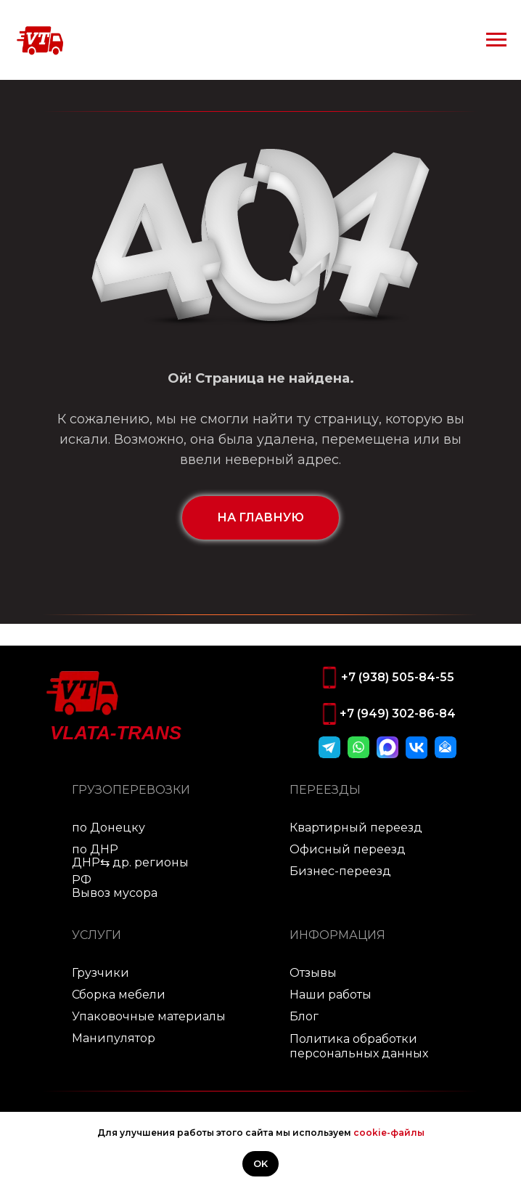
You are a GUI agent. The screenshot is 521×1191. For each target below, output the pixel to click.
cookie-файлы (388, 1132)
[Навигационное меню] (496, 40)
